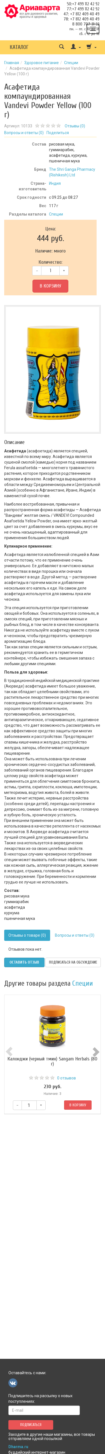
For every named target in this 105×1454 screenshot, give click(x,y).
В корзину (50, 286)
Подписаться (30, 1424)
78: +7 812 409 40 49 (81, 19)
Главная (11, 62)
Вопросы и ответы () (24, 132)
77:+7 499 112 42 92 (83, 8)
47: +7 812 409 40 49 (81, 14)
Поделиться (57, 132)
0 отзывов (66, 1078)
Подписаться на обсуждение (73, 962)
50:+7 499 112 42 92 (83, 3)
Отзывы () (75, 126)
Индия (55, 183)
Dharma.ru (18, 1446)
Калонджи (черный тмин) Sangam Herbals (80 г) (52, 1061)
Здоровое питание (41, 62)
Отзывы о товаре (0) (27, 935)
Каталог (19, 47)
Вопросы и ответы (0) (74, 935)
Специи (71, 62)
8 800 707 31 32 (85, 24)
